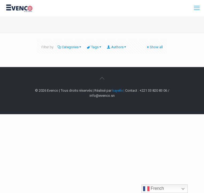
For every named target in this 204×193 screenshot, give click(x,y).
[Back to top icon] (102, 78)
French (153, 188)
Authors (117, 47)
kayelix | (118, 90)
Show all (154, 47)
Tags (94, 47)
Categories (69, 47)
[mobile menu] (196, 8)
